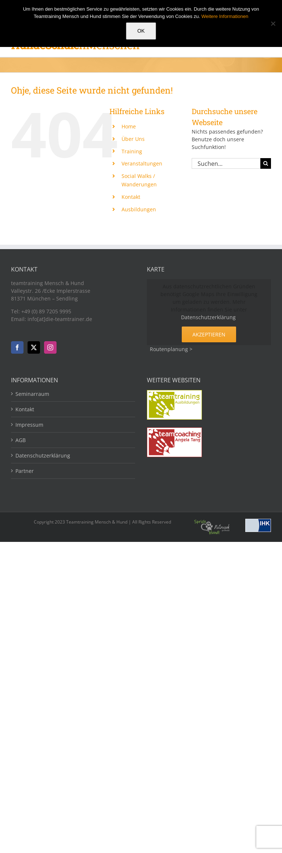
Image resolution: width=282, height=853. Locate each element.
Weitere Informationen (225, 16)
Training (132, 151)
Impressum (29, 424)
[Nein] (272, 23)
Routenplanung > (171, 349)
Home (129, 126)
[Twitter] (34, 347)
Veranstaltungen (142, 163)
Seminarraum (32, 393)
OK (141, 31)
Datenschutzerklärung (208, 317)
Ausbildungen (139, 209)
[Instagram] (50, 347)
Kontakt (131, 196)
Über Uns (133, 138)
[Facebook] (17, 347)
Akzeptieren (208, 334)
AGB (20, 440)
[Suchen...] (226, 163)
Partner (24, 470)
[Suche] (265, 163)
